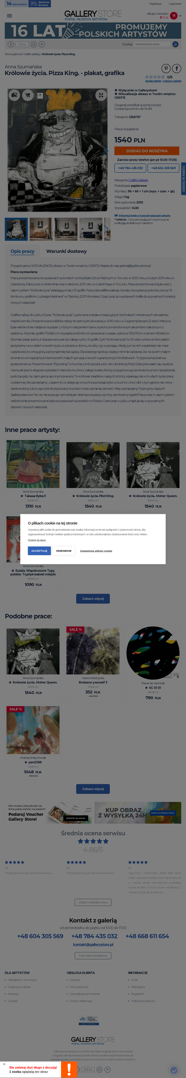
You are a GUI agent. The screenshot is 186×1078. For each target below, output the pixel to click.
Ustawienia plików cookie (96, 550)
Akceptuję (39, 550)
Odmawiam (63, 550)
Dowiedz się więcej (37, 540)
